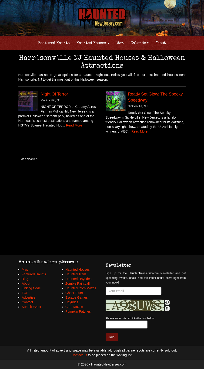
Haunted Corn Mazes (80, 288)
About (160, 43)
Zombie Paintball (77, 283)
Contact (27, 302)
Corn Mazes (74, 307)
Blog (25, 279)
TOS (25, 293)
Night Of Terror (54, 94)
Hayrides (71, 302)
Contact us (79, 355)
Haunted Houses (93, 43)
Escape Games (76, 297)
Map (120, 43)
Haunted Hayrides (78, 279)
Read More (74, 125)
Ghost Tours (74, 293)
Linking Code (31, 288)
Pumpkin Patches (78, 311)
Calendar (139, 43)
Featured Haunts (54, 43)
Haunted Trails (75, 274)
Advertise (28, 297)
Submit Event (31, 307)
